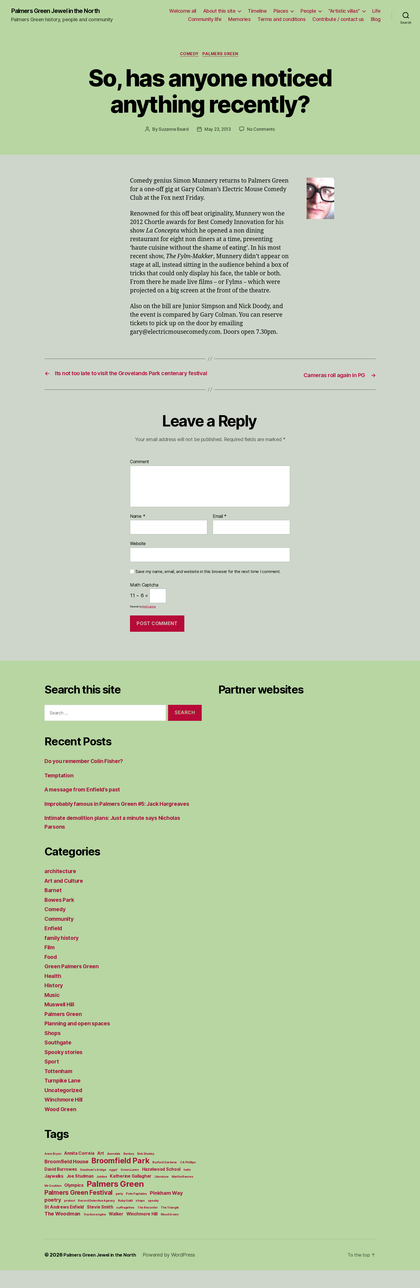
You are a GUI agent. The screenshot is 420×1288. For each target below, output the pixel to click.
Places (280, 11)
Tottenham (59, 1088)
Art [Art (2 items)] (100, 1171)
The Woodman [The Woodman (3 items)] (62, 1231)
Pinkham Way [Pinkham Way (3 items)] (166, 1210)
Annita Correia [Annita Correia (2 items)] (79, 1171)
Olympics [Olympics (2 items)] (74, 1203)
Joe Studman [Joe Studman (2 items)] (80, 1193)
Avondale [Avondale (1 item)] (113, 1171)
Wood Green (61, 1126)
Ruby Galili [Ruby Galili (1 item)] (125, 1218)
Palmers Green (222, 55)
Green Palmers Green (73, 983)
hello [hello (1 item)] (187, 1187)
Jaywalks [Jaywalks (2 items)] (53, 1193)
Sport (52, 1079)
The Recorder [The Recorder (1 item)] (147, 1225)
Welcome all (182, 11)
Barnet (53, 907)
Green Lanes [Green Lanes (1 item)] (130, 1187)
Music (52, 1012)
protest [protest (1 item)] (69, 1218)
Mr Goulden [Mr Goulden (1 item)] (52, 1203)
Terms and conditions (281, 19)
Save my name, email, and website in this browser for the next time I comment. (208, 580)
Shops (53, 1050)
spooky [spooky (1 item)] (153, 1218)
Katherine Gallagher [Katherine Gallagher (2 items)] (130, 1193)
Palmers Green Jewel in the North (61, 11)
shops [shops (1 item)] (140, 1218)
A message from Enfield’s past (86, 798)
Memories (239, 19)
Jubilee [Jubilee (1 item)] (101, 1194)
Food (51, 974)
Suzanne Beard (172, 131)
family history (63, 955)
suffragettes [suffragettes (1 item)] (125, 1225)
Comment (139, 470)
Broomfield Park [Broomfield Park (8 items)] (120, 1178)
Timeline (257, 11)
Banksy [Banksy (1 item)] (128, 1171)
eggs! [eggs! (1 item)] (113, 1187)
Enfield (54, 945)
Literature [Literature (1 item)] (162, 1194)
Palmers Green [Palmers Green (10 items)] (115, 1201)
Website (138, 552)
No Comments (262, 131)
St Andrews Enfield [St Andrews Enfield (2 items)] (64, 1224)
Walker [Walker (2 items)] (116, 1231)
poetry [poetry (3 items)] (52, 1217)
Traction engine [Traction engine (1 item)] (94, 1232)
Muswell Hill (61, 1021)
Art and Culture (65, 898)
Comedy (188, 55)
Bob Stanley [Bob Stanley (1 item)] (145, 1171)
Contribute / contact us (338, 19)
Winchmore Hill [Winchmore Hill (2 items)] (142, 1231)
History (54, 1002)
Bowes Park (60, 917)
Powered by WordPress (176, 1272)
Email (220, 525)
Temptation (60, 784)
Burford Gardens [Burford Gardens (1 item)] (164, 1180)
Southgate (59, 1060)
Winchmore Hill (65, 1117)
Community (60, 936)
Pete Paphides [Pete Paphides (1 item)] (136, 1211)
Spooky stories (65, 1069)
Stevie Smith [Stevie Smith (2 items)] (100, 1224)
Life (376, 11)
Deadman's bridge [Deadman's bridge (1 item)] (93, 1187)
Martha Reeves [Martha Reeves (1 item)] (182, 1194)
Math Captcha (144, 593)
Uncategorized (65, 1107)
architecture (61, 888)
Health (53, 993)
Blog (376, 19)
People (308, 11)
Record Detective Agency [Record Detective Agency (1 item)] (96, 1218)
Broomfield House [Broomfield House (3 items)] (66, 1179)
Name (137, 525)
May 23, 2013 (218, 131)
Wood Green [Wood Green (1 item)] (170, 1232)
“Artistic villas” (344, 11)
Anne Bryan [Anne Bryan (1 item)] (52, 1171)
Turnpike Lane (64, 1098)
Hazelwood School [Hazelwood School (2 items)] (161, 1187)
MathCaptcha (149, 615)
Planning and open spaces (80, 1041)
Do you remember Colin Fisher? (87, 770)
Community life (204, 19)
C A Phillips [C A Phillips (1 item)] (188, 1180)
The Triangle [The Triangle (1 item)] (170, 1225)
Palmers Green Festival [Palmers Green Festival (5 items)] (78, 1210)
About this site (219, 11)
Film (50, 964)
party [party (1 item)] (119, 1211)
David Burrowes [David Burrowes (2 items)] (60, 1187)
